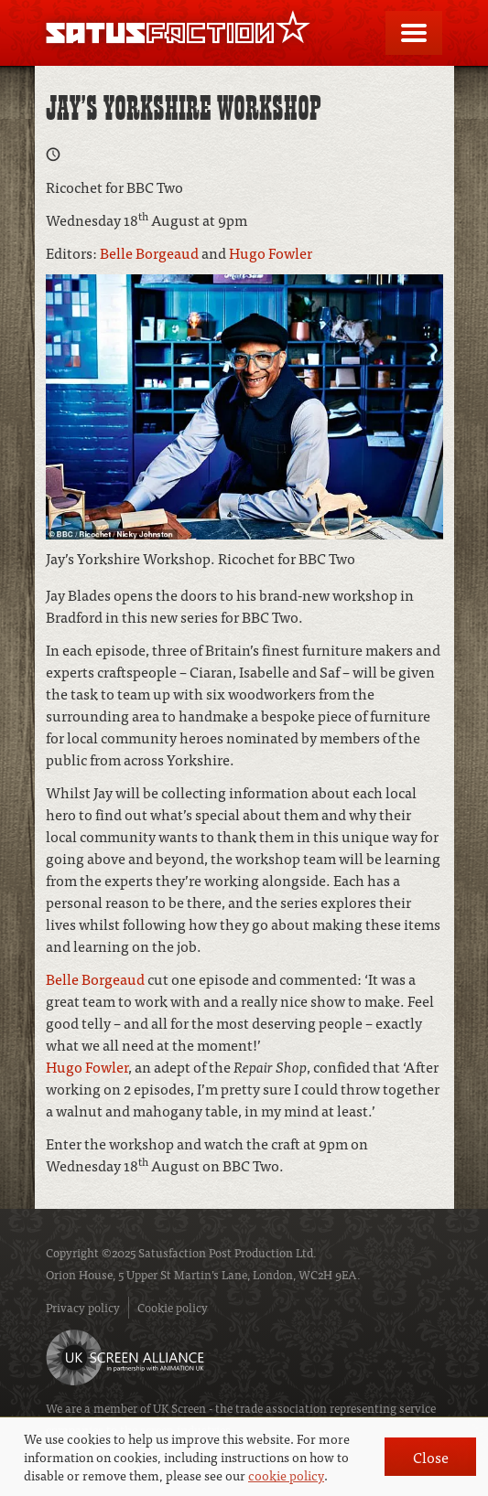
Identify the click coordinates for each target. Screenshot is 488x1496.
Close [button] (431, 1457)
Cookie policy (172, 1307)
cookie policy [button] (286, 1475)
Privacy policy (83, 1307)
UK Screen (179, 1407)
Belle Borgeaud (149, 252)
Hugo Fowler (270, 252)
